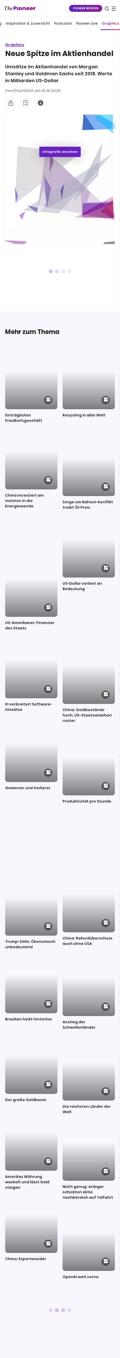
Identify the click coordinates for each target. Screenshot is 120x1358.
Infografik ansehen (60, 151)
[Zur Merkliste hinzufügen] (25, 103)
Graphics (14, 45)
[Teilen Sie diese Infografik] (10, 103)
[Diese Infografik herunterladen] (40, 103)
